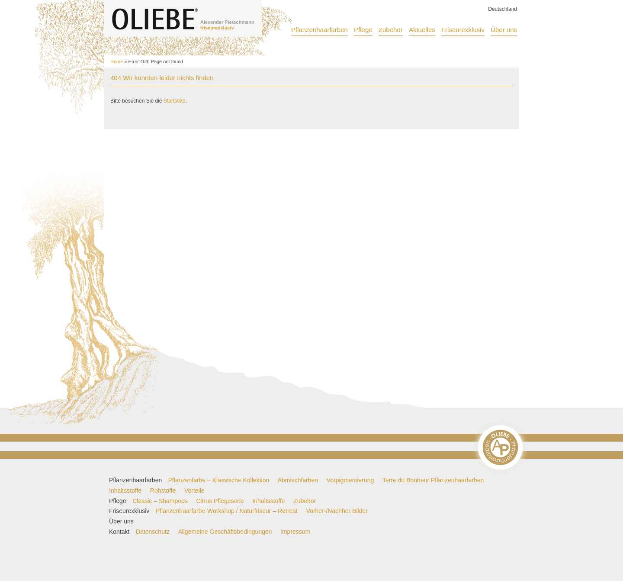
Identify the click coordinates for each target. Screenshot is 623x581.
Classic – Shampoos (160, 500)
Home (116, 61)
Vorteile (194, 490)
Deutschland (502, 9)
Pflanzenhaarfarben (319, 29)
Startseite (175, 101)
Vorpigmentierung (350, 480)
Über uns (504, 29)
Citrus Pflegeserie (220, 500)
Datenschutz (153, 531)
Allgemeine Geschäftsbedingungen (225, 531)
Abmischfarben (298, 480)
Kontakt (119, 531)
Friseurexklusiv (463, 29)
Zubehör (391, 29)
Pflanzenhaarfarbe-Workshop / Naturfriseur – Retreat (227, 510)
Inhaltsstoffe (125, 490)
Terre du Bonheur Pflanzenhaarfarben (433, 480)
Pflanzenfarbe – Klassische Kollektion (218, 480)
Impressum (295, 531)
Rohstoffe (163, 490)
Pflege (363, 29)
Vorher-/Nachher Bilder (337, 510)
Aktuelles (422, 29)
